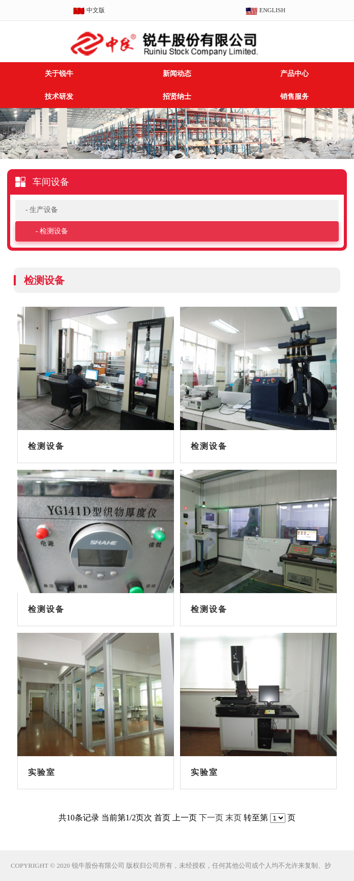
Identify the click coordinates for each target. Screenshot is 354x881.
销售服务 (294, 96)
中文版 (89, 11)
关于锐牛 (59, 73)
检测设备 (54, 231)
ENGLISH (265, 11)
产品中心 (294, 73)
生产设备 (43, 209)
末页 (233, 817)
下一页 (211, 817)
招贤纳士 (177, 96)
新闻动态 (177, 73)
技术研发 (59, 96)
